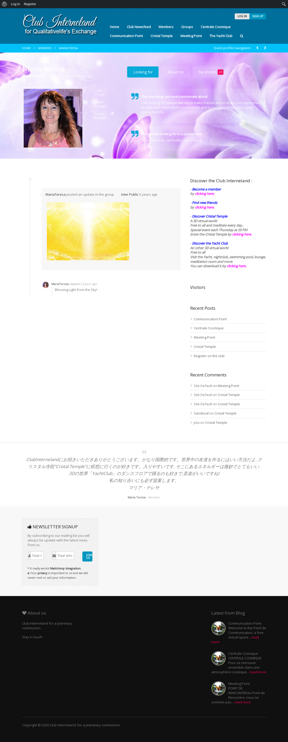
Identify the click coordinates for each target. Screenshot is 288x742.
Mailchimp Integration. (65, 568)
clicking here (236, 266)
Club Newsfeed (139, 26)
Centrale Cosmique (216, 26)
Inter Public (129, 194)
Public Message (100, 104)
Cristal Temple (162, 35)
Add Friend (99, 92)
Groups (187, 26)
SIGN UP (257, 16)
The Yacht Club (221, 35)
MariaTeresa (68, 48)
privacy (42, 573)
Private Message (100, 115)
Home (114, 26)
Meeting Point (191, 35)
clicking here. (204, 193)
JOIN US (89, 556)
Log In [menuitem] (15, 4)
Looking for (143, 72)
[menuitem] (4, 4)
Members (166, 26)
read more (258, 672)
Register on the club (209, 355)
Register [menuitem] (30, 4)
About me (175, 72)
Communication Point (126, 35)
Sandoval (201, 413)
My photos (211, 72)
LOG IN (242, 16)
